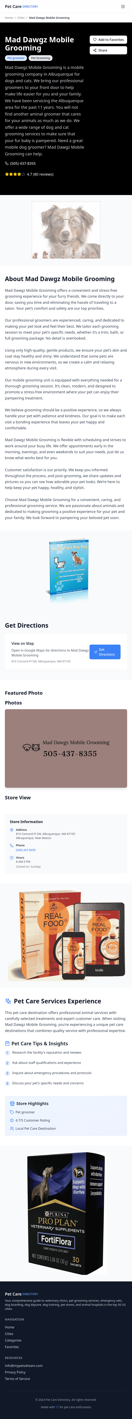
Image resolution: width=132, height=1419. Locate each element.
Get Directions (104, 652)
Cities (21, 18)
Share (100, 50)
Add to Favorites (108, 39)
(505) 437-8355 (20, 163)
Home (9, 18)
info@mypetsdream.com (24, 1365)
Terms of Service (17, 1378)
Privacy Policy (15, 1372)
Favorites (12, 1347)
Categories (13, 1340)
